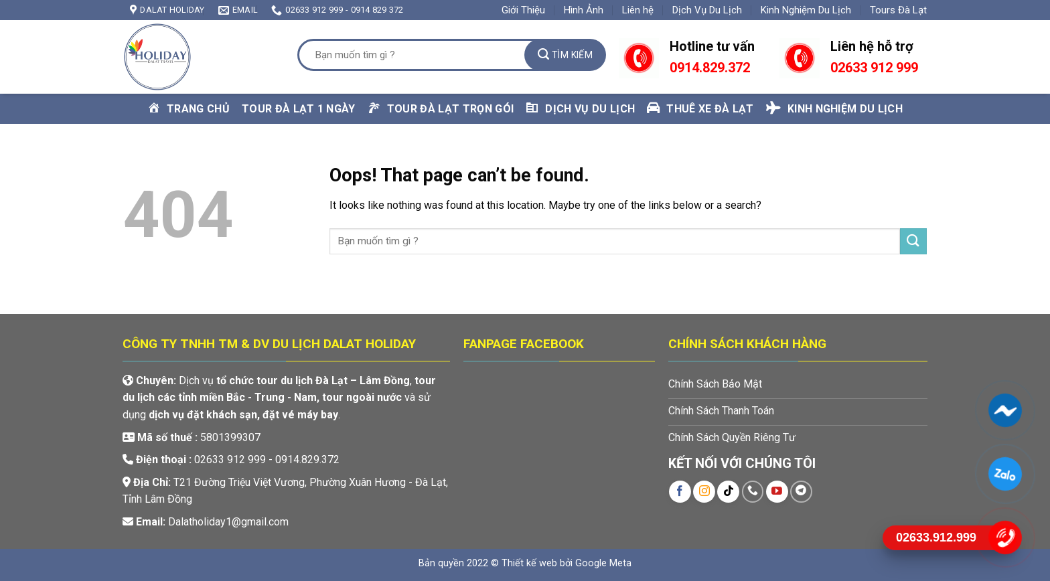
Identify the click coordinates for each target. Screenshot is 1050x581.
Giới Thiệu (523, 10)
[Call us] (753, 492)
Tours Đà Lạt (898, 10)
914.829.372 (713, 68)
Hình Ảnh (583, 10)
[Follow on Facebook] (680, 492)
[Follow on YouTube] (777, 492)
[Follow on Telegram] (801, 492)
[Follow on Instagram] (704, 492)
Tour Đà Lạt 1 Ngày (299, 108)
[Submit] (565, 55)
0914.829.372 (307, 459)
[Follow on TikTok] (728, 492)
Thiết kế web (529, 563)
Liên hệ (638, 10)
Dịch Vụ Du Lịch (707, 10)
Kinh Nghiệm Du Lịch (806, 10)
